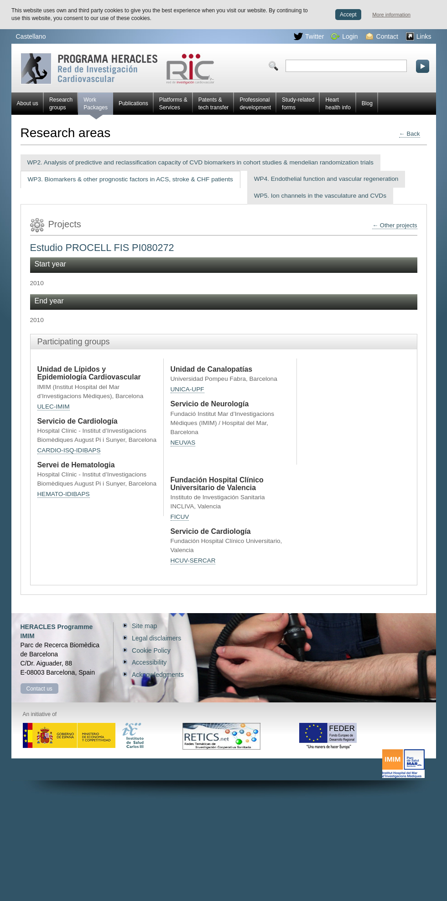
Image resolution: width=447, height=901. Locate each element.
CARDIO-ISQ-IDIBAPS (69, 450)
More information (391, 14)
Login (344, 36)
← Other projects (394, 225)
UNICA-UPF (187, 389)
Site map (144, 626)
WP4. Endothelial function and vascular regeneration (326, 178)
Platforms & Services (173, 104)
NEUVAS (183, 442)
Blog (367, 103)
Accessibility (149, 662)
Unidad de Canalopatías (212, 369)
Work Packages (95, 106)
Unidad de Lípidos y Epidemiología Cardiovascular (89, 373)
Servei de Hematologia (76, 465)
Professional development (255, 104)
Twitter (309, 36)
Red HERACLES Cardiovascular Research (117, 68)
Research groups (61, 104)
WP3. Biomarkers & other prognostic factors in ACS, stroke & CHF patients (130, 179)
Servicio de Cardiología (77, 421)
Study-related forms (298, 104)
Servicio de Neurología (210, 404)
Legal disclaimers (156, 638)
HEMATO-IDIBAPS (63, 494)
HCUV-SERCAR (193, 560)
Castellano (31, 36)
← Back (409, 133)
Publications (133, 103)
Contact (382, 36)
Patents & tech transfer (213, 104)
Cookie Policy (151, 650)
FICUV (180, 516)
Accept (348, 14)
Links (418, 36)
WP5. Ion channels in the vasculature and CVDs (320, 195)
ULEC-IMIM (53, 406)
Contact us (39, 689)
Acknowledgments (158, 674)
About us (27, 103)
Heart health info (337, 104)
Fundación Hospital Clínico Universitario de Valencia (217, 483)
